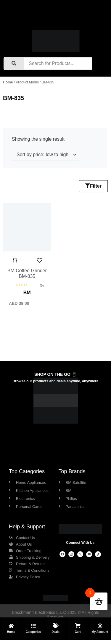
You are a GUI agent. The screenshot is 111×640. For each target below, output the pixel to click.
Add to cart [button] (14, 260)
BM (27, 292)
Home (8, 82)
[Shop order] (45, 155)
